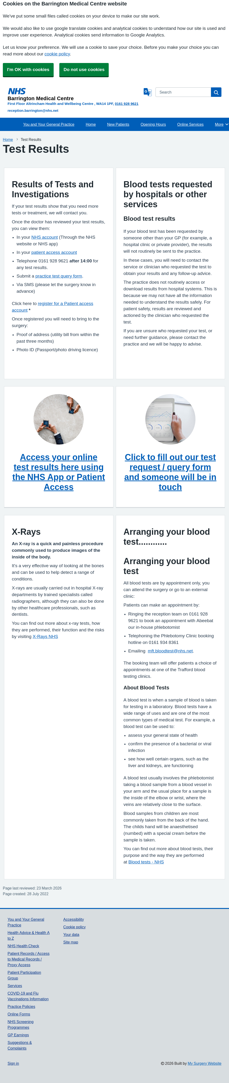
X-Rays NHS (45, 636)
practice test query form (58, 276)
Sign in (13, 1063)
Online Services (190, 124)
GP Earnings (18, 1035)
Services (15, 986)
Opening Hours (153, 124)
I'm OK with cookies (28, 69)
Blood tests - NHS (146, 862)
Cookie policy (74, 927)
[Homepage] (75, 94)
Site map (70, 942)
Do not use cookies (84, 69)
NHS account (44, 237)
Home (91, 124)
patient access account (54, 252)
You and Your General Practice (48, 124)
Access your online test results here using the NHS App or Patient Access (58, 472)
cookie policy (57, 54)
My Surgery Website (204, 1063)
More (222, 124)
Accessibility (73, 919)
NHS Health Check (23, 946)
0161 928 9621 (126, 103)
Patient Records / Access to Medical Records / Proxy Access (28, 959)
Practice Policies (21, 1006)
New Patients (118, 124)
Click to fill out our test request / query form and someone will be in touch (170, 472)
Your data (71, 934)
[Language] (148, 92)
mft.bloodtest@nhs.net (170, 651)
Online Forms (19, 1014)
